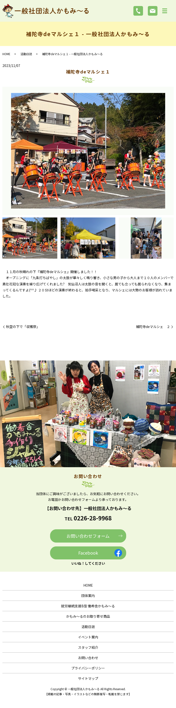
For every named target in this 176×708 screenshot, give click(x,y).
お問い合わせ (88, 657)
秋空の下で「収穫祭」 (23, 326)
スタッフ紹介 (88, 647)
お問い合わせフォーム (88, 536)
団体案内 (88, 595)
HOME (6, 54)
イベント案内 (88, 637)
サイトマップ (88, 678)
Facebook (88, 553)
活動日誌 (26, 54)
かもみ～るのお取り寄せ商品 (88, 616)
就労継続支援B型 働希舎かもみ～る (88, 605)
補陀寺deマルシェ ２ (153, 326)
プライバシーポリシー (88, 668)
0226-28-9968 (93, 518)
